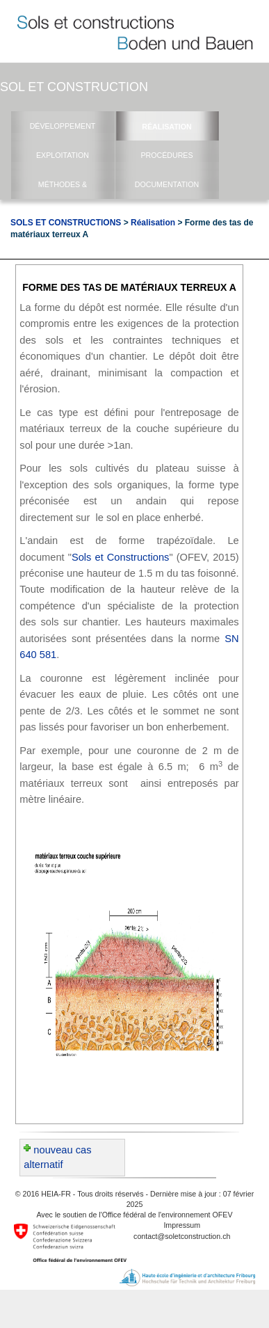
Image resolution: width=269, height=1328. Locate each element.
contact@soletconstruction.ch (181, 1236)
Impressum (181, 1225)
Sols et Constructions (120, 557)
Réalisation (153, 222)
